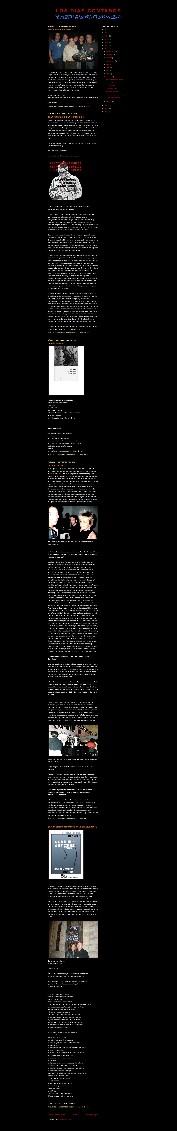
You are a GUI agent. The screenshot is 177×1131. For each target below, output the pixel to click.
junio (108, 70)
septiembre (110, 61)
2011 (106, 45)
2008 (106, 108)
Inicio (75, 1115)
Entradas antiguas (91, 1115)
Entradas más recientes (56, 1115)
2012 (106, 42)
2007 (106, 111)
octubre (109, 58)
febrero (109, 77)
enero (108, 101)
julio (108, 67)
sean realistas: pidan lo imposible (66, 117)
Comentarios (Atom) (65, 1119)
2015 (106, 33)
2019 (106, 30)
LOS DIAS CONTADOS (89, 10)
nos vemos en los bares (60, 29)
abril (108, 74)
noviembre (110, 55)
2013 (106, 39)
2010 (106, 49)
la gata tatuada (56, 343)
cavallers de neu (56, 465)
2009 (106, 105)
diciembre (110, 51)
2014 (106, 36)
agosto (109, 64)
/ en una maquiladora (72, 827)
